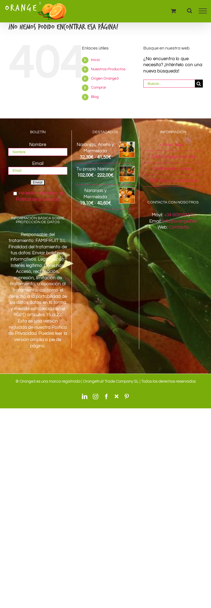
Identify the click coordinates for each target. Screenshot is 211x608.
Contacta (179, 227)
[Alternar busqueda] (189, 10)
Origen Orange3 (105, 78)
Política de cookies (173, 168)
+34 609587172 (179, 215)
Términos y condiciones (173, 180)
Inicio (95, 60)
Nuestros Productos (108, 69)
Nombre (37, 144)
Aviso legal (173, 144)
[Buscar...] (169, 84)
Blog (95, 97)
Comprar (98, 87)
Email (37, 163)
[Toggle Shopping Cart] (173, 11)
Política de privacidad (173, 156)
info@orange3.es (179, 221)
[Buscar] (199, 84)
